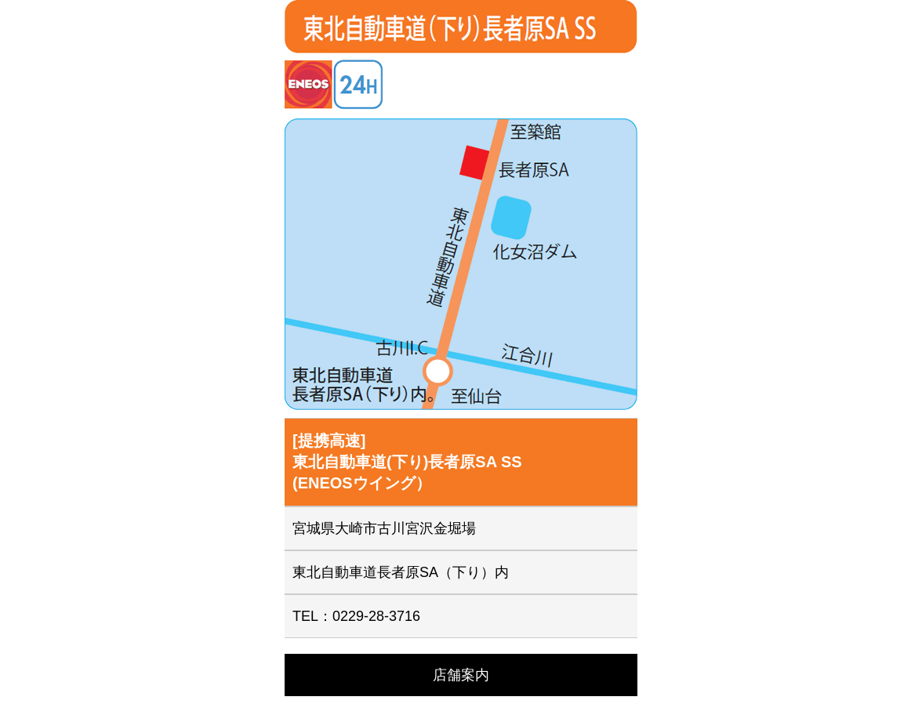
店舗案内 (461, 675)
